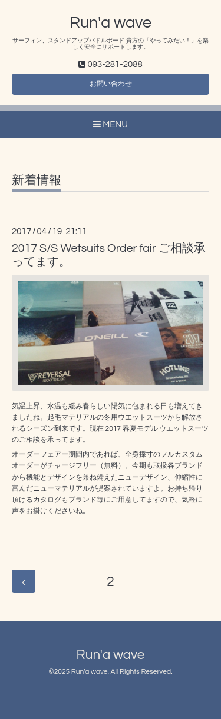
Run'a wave (110, 23)
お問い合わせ (111, 84)
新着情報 (36, 180)
